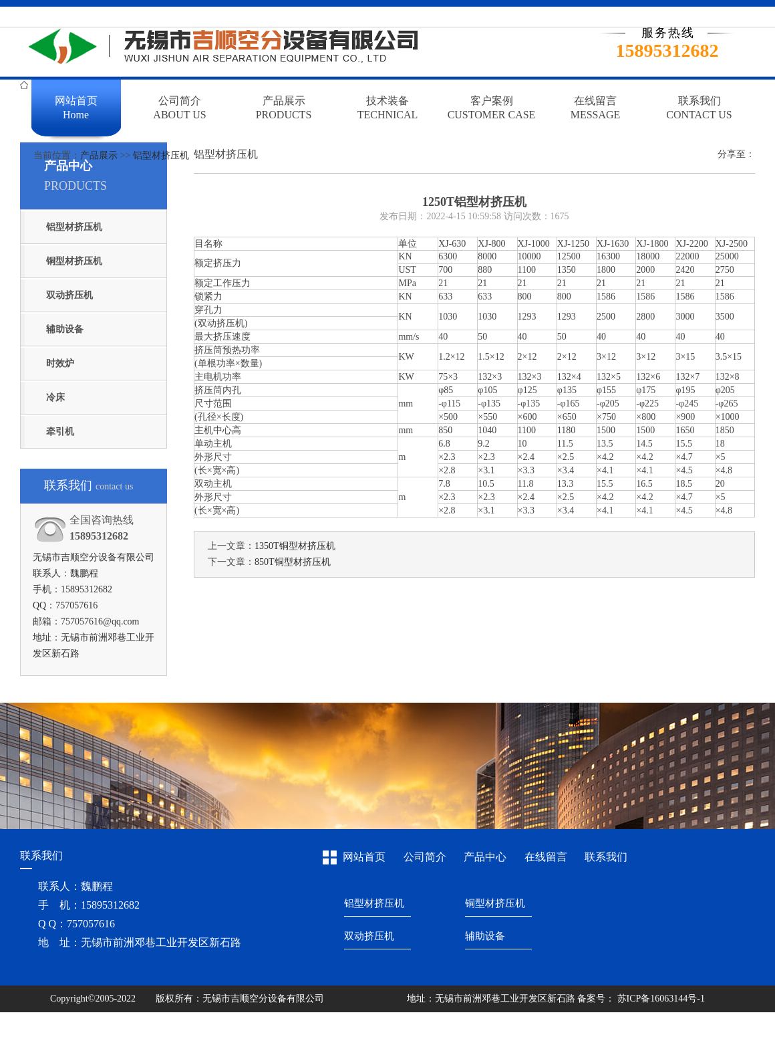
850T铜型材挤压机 (293, 562)
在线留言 (545, 856)
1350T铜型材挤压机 (295, 546)
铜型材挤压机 (74, 261)
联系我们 (606, 856)
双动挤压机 (69, 295)
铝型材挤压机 (161, 155)
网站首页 (364, 856)
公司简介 (425, 856)
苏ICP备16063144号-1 (660, 999)
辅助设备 (65, 329)
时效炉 (60, 363)
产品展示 (99, 155)
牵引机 (60, 432)
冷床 (55, 397)
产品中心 (485, 856)
